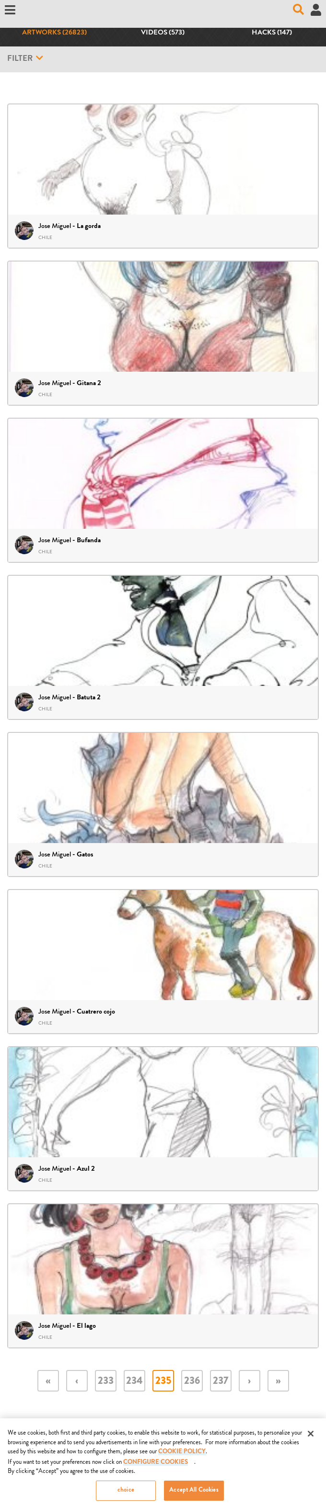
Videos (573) (163, 33)
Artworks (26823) (54, 33)
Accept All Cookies (193, 1495)
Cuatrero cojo (96, 1012)
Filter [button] (25, 58)
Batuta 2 (89, 698)
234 (134, 1382)
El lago (86, 1326)
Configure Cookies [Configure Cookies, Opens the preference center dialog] (155, 1467)
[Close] (310, 1438)
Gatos (85, 855)
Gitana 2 (89, 383)
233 (106, 1382)
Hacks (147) (272, 33)
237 (220, 1382)
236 (192, 1382)
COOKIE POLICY (182, 1456)
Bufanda (89, 540)
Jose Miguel (54, 226)
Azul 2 (86, 1169)
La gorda (89, 226)
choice (125, 1495)
